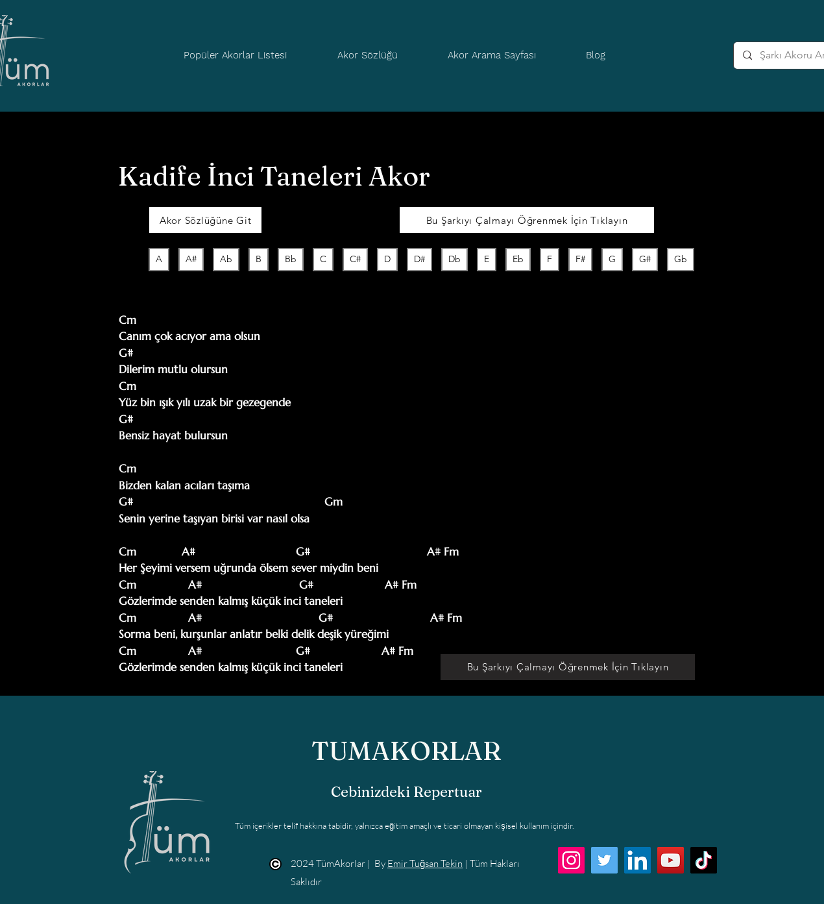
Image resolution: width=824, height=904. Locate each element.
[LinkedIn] (637, 860)
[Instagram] (571, 860)
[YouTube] (670, 860)
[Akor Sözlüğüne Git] (205, 220)
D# (419, 258)
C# (355, 258)
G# (644, 258)
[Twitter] (604, 860)
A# (191, 258)
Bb (290, 258)
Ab (225, 258)
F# (580, 258)
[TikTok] (703, 860)
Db (454, 258)
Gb (680, 258)
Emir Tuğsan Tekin (425, 863)
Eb (518, 258)
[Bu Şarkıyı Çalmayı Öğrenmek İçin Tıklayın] (527, 220)
